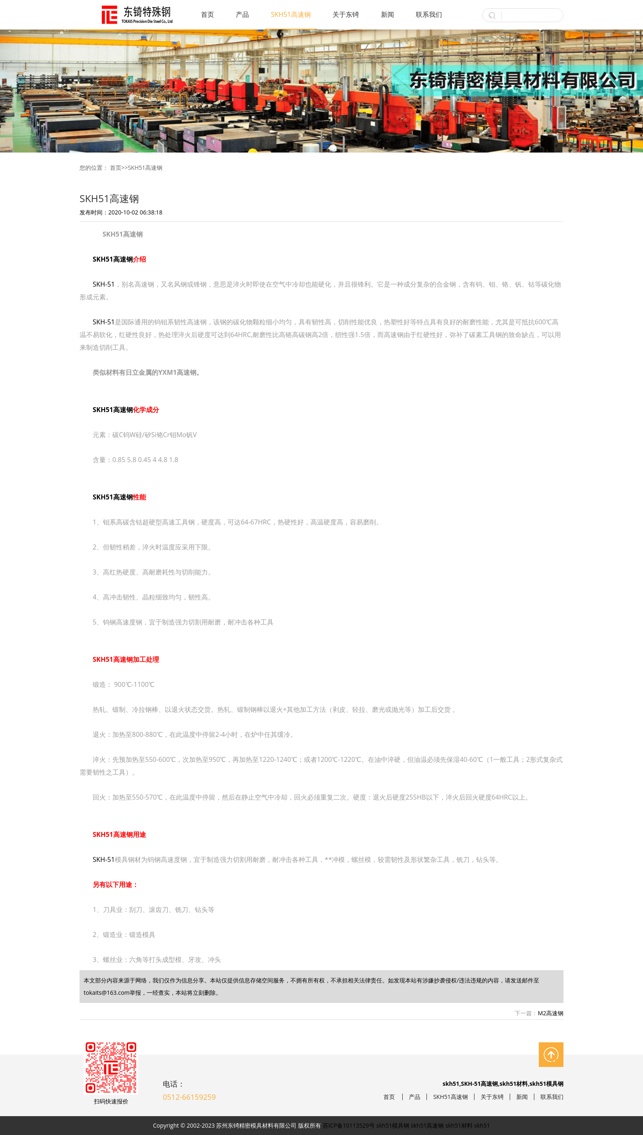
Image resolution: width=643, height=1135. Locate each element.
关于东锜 (346, 14)
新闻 (387, 14)
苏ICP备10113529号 (349, 1125)
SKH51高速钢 (291, 14)
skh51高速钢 (427, 1125)
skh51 (482, 1125)
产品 (242, 14)
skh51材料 (459, 1125)
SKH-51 (104, 284)
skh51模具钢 (393, 1125)
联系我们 (429, 14)
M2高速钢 (550, 1013)
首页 (207, 14)
